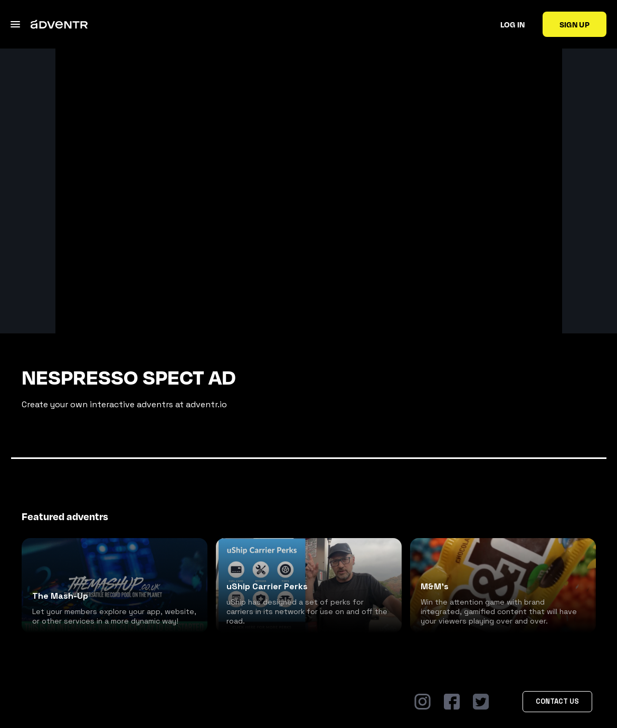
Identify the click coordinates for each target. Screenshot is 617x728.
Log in (512, 24)
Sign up (574, 24)
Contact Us (557, 701)
